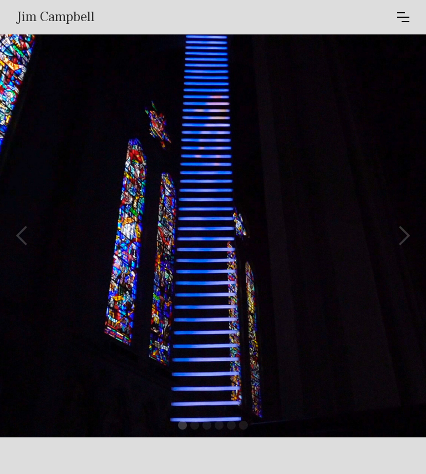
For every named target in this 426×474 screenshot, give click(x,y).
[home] (207, 17)
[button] (403, 17)
